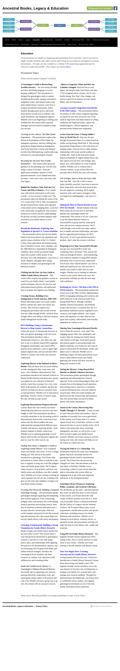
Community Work (78, 40)
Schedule (58, 40)
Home (7, 40)
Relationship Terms (12, 44)
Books (20, 40)
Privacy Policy (41, 606)
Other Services (47, 40)
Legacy (27, 40)
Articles (67, 40)
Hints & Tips (72, 44)
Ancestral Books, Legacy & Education (35, 8)
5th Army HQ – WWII (86, 44)
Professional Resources (101, 40)
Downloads (25, 44)
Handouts (34, 44)
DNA (88, 40)
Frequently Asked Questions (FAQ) (53, 44)
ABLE (14, 40)
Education (36, 40)
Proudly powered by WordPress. (102, 606)
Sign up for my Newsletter (100, 8)
